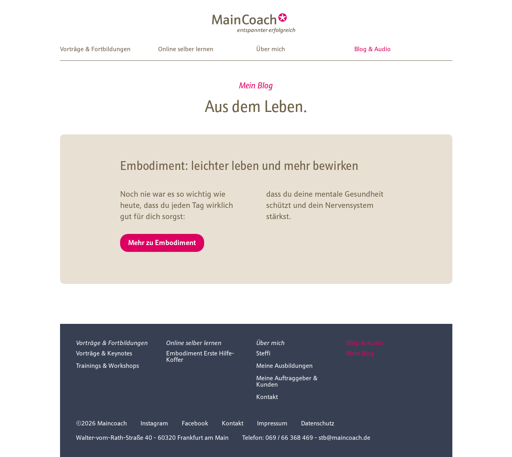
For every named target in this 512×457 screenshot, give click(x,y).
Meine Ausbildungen (284, 365)
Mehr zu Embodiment (162, 242)
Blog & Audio (372, 49)
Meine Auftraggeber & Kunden (286, 381)
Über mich (270, 49)
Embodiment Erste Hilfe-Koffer (200, 356)
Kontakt (267, 396)
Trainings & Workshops (107, 365)
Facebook (195, 423)
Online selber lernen (185, 49)
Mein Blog (360, 353)
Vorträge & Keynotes (104, 353)
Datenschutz (317, 423)
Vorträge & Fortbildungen (95, 49)
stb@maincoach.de (344, 437)
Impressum (272, 423)
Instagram (154, 423)
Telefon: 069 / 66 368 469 (277, 437)
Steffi (263, 353)
